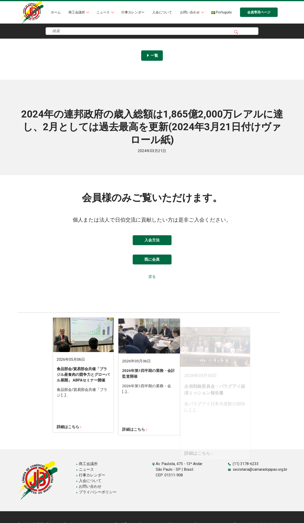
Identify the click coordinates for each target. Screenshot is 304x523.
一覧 (152, 55)
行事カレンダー (132, 12)
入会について (162, 12)
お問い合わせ (190, 12)
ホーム (56, 12)
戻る (152, 276)
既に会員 (152, 259)
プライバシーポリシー (96, 492)
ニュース (103, 12)
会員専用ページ (258, 12)
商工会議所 (77, 12)
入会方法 (152, 240)
